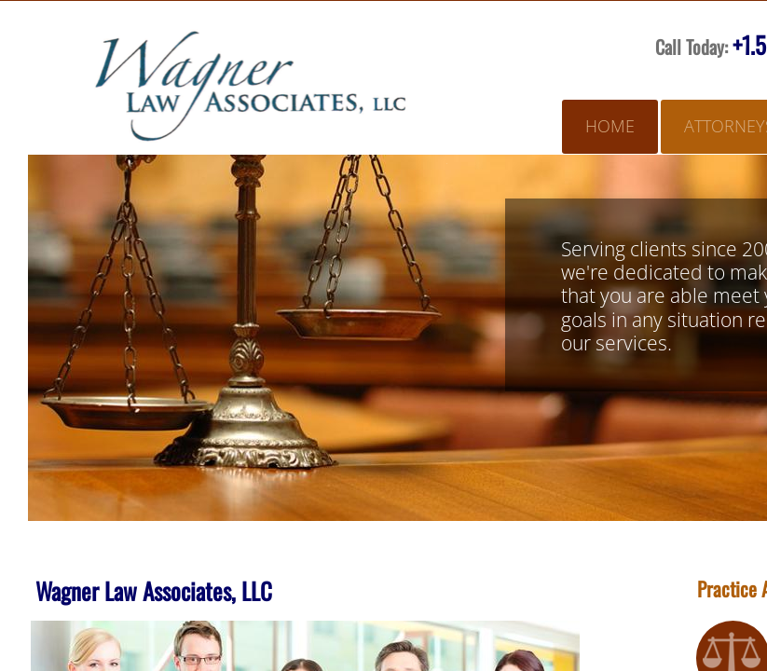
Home (610, 126)
